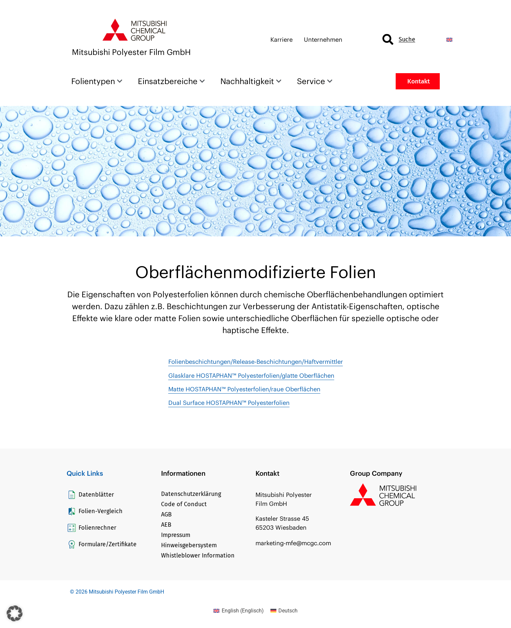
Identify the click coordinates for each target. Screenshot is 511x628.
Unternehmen (323, 39)
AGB (166, 514)
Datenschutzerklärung (191, 494)
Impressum (175, 535)
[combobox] (408, 39)
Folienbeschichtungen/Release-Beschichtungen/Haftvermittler (255, 361)
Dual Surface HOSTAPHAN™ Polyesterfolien (229, 403)
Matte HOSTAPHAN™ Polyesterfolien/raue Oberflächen (244, 389)
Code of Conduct (184, 504)
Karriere (281, 39)
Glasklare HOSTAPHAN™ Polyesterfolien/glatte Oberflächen (251, 375)
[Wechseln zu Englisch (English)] (238, 610)
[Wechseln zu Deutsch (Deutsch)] (284, 610)
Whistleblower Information (198, 555)
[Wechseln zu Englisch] (449, 39)
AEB (166, 524)
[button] (14, 613)
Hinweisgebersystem (189, 545)
